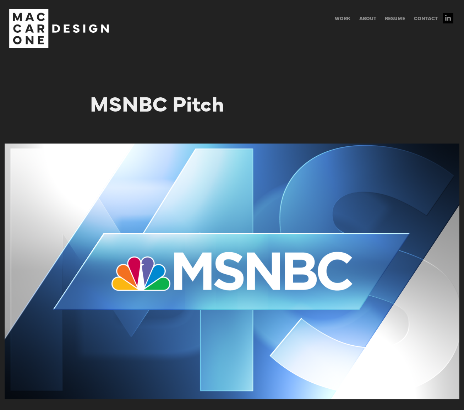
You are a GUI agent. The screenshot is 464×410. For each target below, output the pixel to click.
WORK (342, 18)
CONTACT (426, 18)
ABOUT (367, 18)
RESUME (395, 18)
